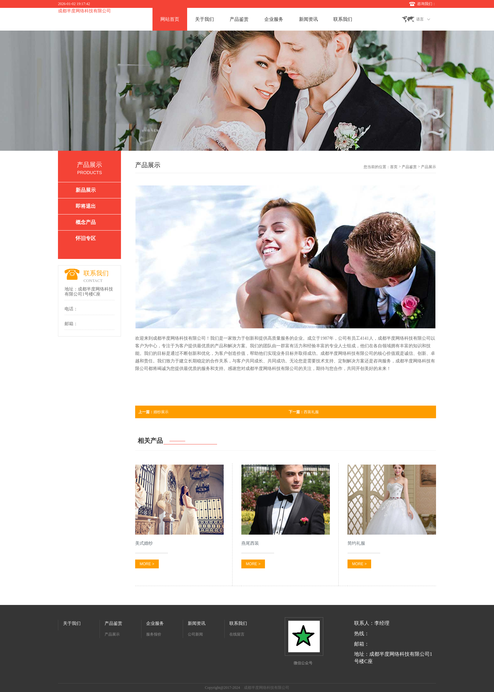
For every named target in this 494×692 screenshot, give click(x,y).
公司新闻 (195, 634)
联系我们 (342, 19)
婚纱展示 (153, 412)
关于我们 (204, 19)
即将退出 (86, 206)
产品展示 (112, 634)
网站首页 (169, 19)
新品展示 (86, 190)
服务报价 (153, 634)
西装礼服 (304, 412)
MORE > (147, 564)
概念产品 (86, 222)
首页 (394, 167)
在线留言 (236, 634)
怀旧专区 (86, 238)
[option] (247, 91)
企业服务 (273, 19)
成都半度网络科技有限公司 (84, 11)
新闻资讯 (308, 19)
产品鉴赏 (239, 19)
